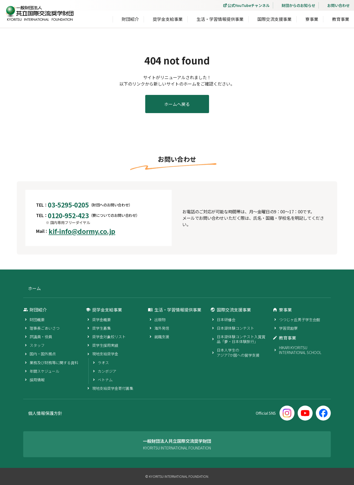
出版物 (160, 319)
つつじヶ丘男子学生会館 (299, 319)
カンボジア (107, 371)
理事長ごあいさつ (45, 328)
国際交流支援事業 (274, 19)
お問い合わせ (338, 5)
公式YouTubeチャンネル (248, 5)
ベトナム (105, 379)
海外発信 (161, 328)
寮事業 (311, 19)
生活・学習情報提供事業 (219, 19)
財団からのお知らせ (298, 5)
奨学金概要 (101, 319)
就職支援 (161, 336)
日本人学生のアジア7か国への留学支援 (238, 352)
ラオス (103, 362)
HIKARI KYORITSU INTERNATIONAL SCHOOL (300, 350)
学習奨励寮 (288, 328)
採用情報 (37, 379)
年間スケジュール (44, 371)
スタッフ (37, 345)
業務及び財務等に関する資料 (54, 362)
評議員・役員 (41, 336)
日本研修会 (226, 319)
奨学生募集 (101, 328)
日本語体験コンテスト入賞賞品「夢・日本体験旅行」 (241, 339)
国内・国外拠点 (43, 353)
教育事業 (340, 19)
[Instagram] (287, 413)
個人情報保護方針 (45, 413)
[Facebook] (323, 413)
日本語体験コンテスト (235, 328)
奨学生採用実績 (105, 345)
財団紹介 (130, 19)
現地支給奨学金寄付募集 (112, 388)
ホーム (34, 288)
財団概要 (37, 319)
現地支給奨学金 (105, 353)
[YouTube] (305, 413)
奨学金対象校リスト (109, 336)
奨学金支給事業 (168, 19)
